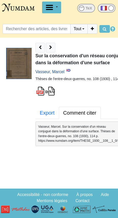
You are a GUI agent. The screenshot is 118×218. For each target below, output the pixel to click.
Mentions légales (52, 201)
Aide (105, 194)
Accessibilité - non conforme (42, 194)
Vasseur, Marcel (49, 72)
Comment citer (79, 113)
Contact (82, 201)
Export (47, 113)
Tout (77, 29)
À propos (84, 194)
